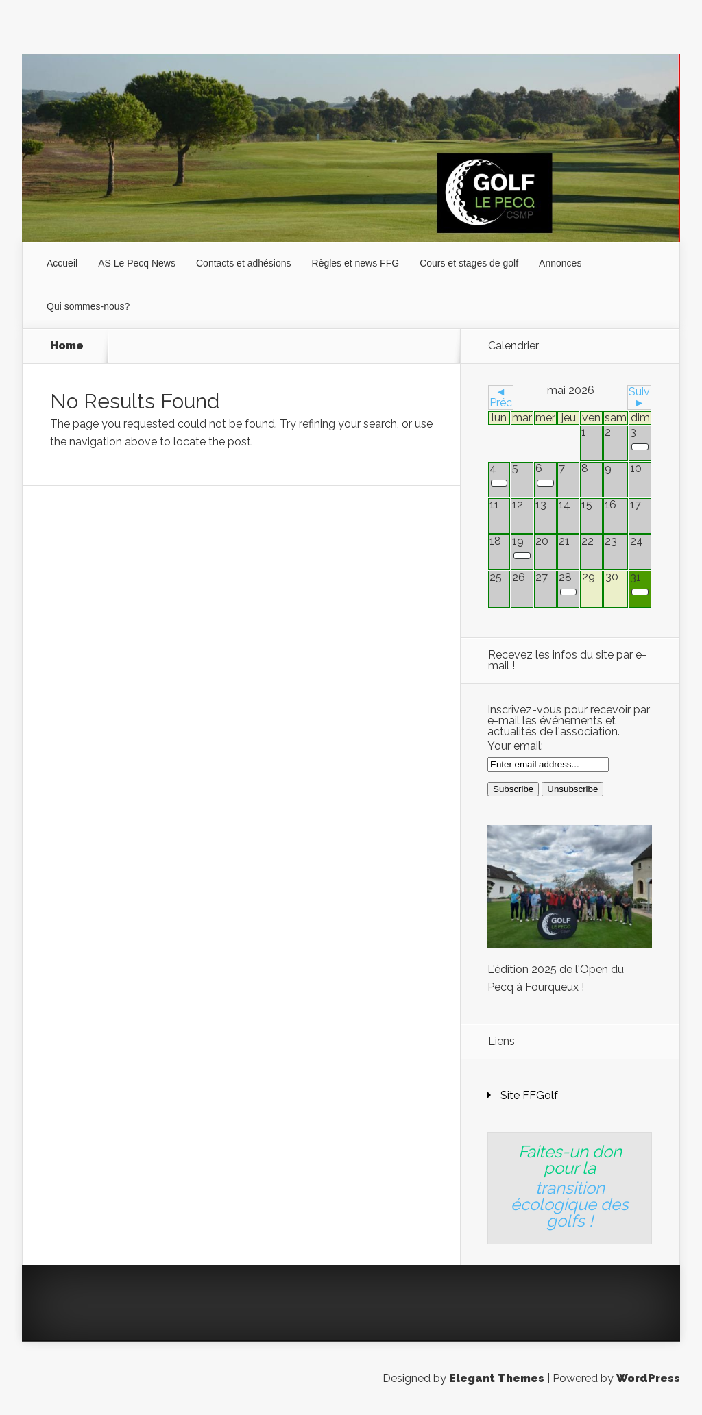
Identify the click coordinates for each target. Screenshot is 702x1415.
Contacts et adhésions (243, 263)
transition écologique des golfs (570, 1204)
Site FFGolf (529, 1095)
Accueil (62, 263)
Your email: (515, 745)
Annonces (560, 263)
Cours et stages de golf (469, 263)
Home (67, 346)
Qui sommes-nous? (88, 306)
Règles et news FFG (356, 263)
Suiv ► (639, 397)
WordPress (648, 1378)
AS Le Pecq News (137, 263)
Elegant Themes (496, 1378)
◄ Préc (500, 397)
